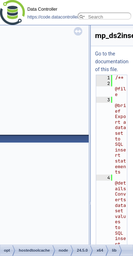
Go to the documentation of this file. (111, 61)
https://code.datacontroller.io (55, 17)
